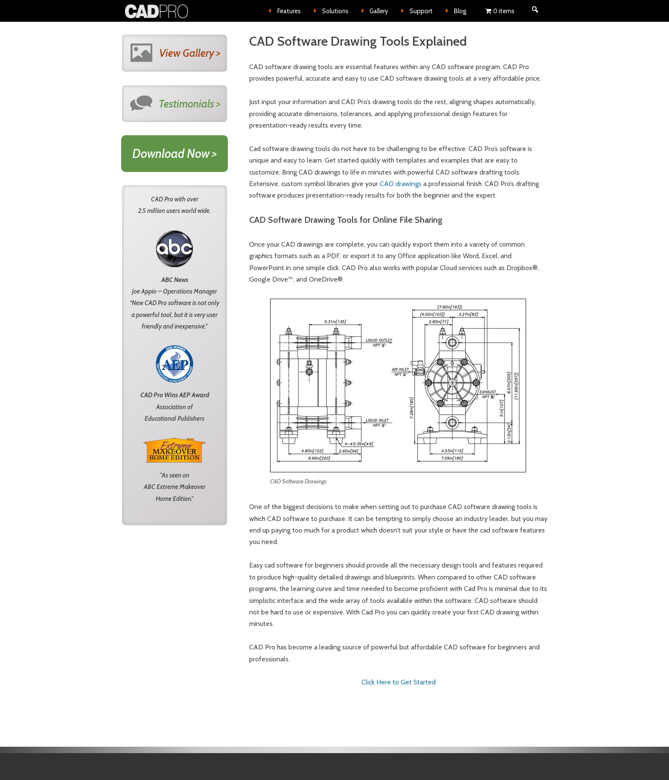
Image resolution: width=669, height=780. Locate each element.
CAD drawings (401, 184)
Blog (460, 11)
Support (421, 11)
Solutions (335, 11)
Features (289, 11)
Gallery (378, 11)
